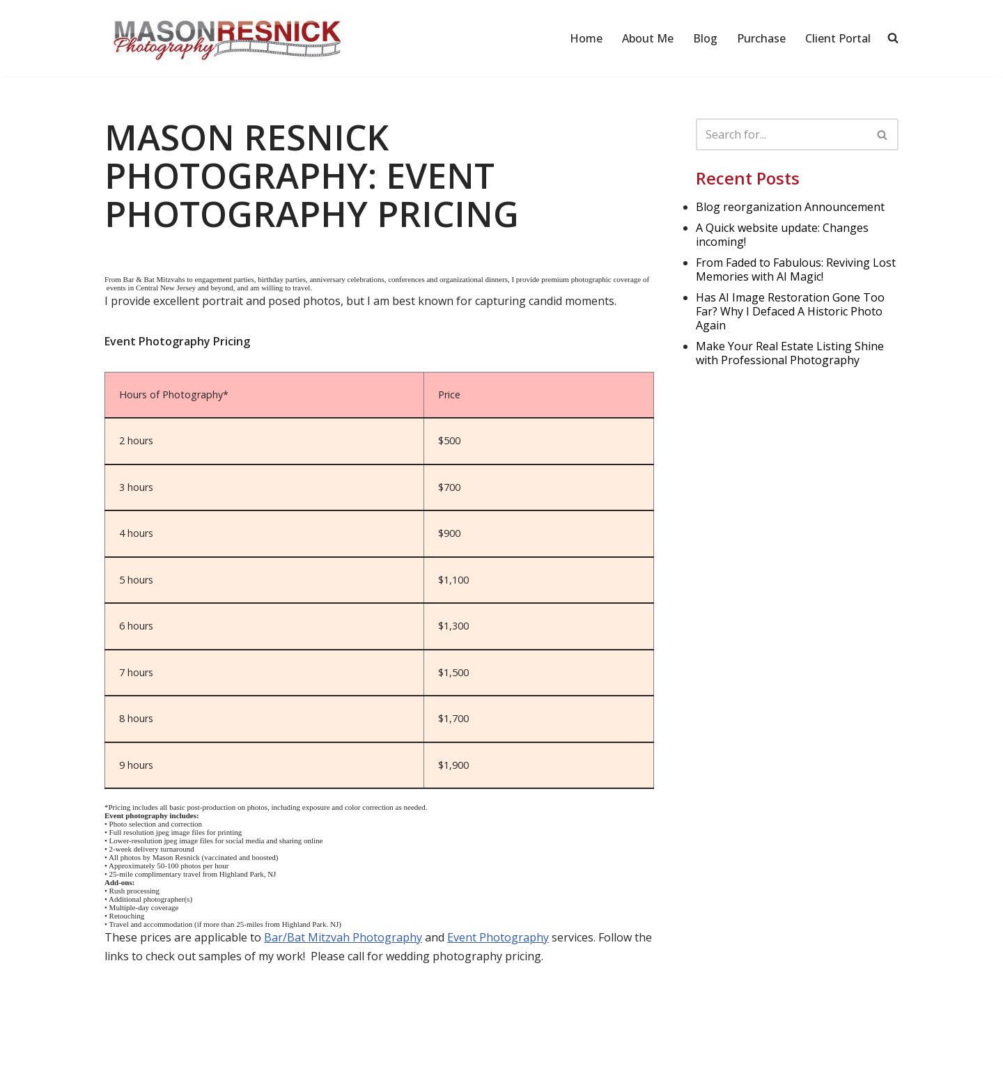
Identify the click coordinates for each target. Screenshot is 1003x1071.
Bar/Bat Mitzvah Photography (343, 937)
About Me (648, 38)
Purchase (761, 38)
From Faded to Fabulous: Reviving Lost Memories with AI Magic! (796, 269)
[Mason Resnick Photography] (226, 38)
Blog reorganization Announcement (790, 206)
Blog (705, 38)
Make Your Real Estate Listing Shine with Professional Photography (790, 353)
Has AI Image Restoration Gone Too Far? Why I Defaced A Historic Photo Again (790, 311)
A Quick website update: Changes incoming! (782, 234)
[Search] (781, 134)
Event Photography (498, 937)
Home (586, 38)
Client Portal (838, 38)
